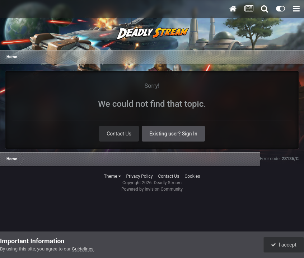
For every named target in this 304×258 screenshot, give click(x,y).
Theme (112, 176)
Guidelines (83, 249)
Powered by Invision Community (152, 189)
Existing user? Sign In (173, 134)
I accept (283, 245)
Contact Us (119, 134)
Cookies (192, 176)
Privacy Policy (139, 176)
